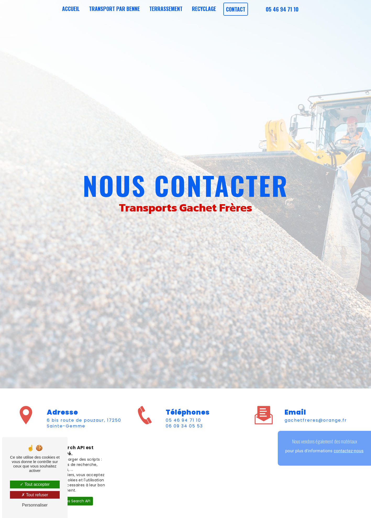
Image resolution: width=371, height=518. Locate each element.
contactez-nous (348, 450)
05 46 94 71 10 (282, 9)
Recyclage (204, 9)
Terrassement (165, 9)
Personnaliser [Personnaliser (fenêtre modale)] (35, 505)
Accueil (71, 9)
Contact (235, 9)
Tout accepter (34, 484)
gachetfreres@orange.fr (316, 420)
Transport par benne (114, 9)
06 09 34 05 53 (184, 426)
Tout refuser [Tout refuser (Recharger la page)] (34, 495)
